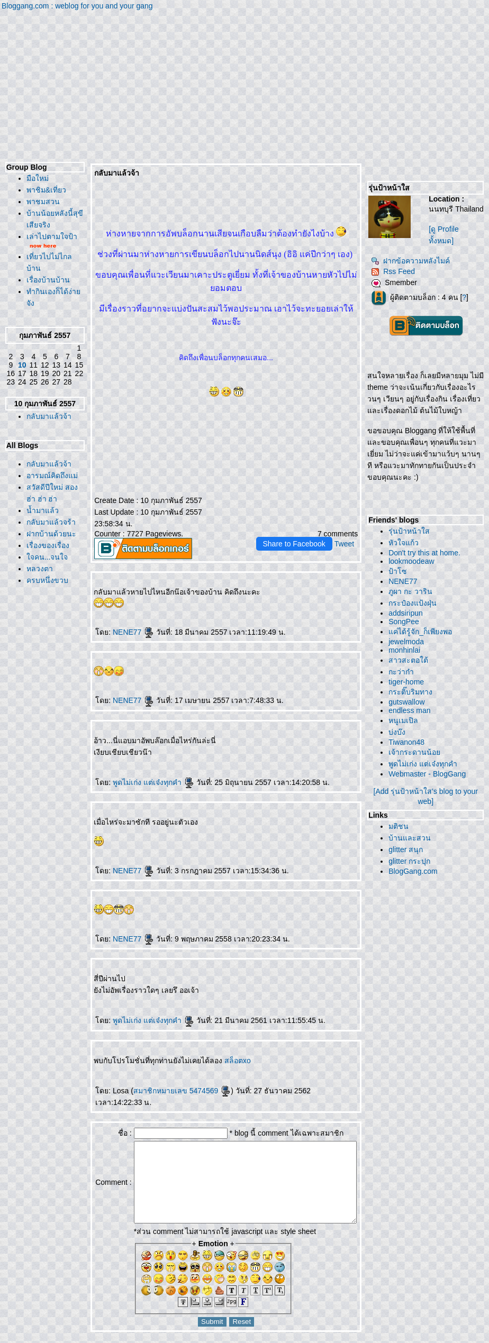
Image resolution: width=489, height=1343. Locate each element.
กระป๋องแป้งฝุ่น (415, 603)
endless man (412, 710)
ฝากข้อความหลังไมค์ (413, 261)
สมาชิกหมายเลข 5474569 (162, 1077)
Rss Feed (396, 271)
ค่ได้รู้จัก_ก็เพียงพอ (423, 631)
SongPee (406, 621)
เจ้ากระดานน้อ (417, 752)
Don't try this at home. (427, 553)
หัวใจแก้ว (406, 542)
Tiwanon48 (409, 742)
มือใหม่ (35, 178)
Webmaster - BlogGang (429, 774)
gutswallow (409, 702)
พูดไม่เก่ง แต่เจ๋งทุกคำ (134, 769)
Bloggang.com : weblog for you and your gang (77, 6)
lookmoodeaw (414, 561)
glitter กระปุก (412, 861)
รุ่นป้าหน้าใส (411, 531)
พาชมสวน (40, 201)
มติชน (401, 826)
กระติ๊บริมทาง (413, 692)
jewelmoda (409, 641)
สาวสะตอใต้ (411, 660)
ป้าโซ (400, 571)
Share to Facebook (297, 530)
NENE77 (113, 619)
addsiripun (408, 613)
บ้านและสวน (412, 838)
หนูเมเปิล (406, 720)
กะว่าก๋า (403, 672)
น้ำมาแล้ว (40, 597)
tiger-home (409, 682)
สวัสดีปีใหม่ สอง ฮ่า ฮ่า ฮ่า (42, 574)
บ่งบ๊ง (399, 732)
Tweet (347, 530)
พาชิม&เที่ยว (44, 190)
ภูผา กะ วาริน (413, 591)
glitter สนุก (408, 849)
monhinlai (407, 650)
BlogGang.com (415, 871)
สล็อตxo (218, 1047)
